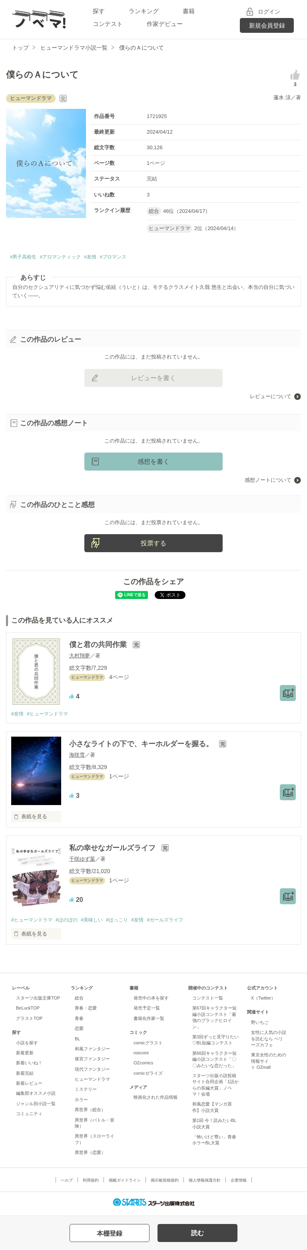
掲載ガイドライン (125, 1183)
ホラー (81, 1102)
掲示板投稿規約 (165, 1183)
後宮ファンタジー (92, 1061)
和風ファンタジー (92, 1051)
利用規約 (91, 1183)
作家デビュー (165, 23)
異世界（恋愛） (90, 1155)
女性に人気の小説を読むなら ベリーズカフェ (268, 1041)
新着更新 (25, 1055)
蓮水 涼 (282, 97)
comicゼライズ (148, 1076)
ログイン (269, 11)
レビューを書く (153, 379)
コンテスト (108, 23)
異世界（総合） (90, 1112)
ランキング (144, 11)
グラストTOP (29, 1021)
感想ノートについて (268, 482)
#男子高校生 (26, 257)
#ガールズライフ (179, 922)
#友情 (110, 257)
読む (197, 1233)
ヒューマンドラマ (92, 1082)
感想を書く (153, 463)
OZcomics (143, 1065)
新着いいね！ (29, 1065)
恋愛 (79, 1031)
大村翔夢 (79, 658)
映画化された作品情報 (155, 1100)
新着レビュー (29, 1086)
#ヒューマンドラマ (50, 716)
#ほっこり (127, 922)
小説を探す (27, 1045)
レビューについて (270, 398)
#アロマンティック (72, 257)
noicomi (141, 1055)
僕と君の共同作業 (99, 647)
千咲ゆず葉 (82, 861)
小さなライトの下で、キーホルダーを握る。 (142, 746)
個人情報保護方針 (205, 1183)
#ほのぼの (71, 922)
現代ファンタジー (92, 1072)
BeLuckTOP (28, 1010)
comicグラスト (148, 1045)
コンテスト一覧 (207, 1000)
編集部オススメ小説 (36, 1096)
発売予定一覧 (147, 1010)
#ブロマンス (138, 257)
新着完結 (25, 1076)
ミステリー (86, 1092)
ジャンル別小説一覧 (36, 1106)
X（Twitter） (263, 1000)
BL (77, 1041)
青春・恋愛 (86, 1010)
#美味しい (99, 922)
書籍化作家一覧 (149, 1021)
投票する (153, 544)
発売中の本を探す (151, 1000)
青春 (79, 1021)
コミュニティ (29, 1116)
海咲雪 (77, 757)
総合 (79, 1000)
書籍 (189, 11)
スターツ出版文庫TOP (38, 1000)
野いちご (260, 1025)
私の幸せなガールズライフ (113, 850)
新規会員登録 (267, 25)
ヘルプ (67, 1183)
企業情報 (239, 1183)
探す (99, 11)
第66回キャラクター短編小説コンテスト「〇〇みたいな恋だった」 (214, 1062)
